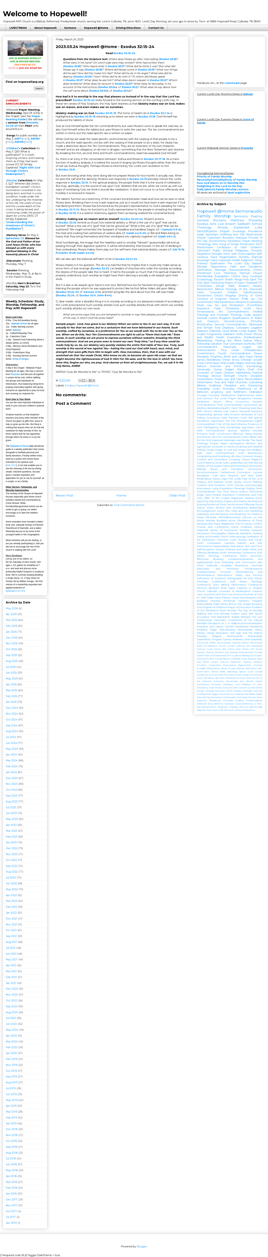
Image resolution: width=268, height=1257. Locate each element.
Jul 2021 (11, 947)
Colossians (242, 327)
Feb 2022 (11, 906)
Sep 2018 (11, 1146)
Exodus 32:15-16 (85, 116)
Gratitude (212, 565)
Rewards (244, 411)
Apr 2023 (11, 825)
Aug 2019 (12, 1082)
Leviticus (202, 257)
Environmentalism (252, 623)
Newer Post (64, 495)
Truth (241, 453)
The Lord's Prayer (225, 398)
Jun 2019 (11, 1094)
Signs (225, 478)
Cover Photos (215, 687)
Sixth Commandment (220, 453)
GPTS (228, 655)
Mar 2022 (11, 901)
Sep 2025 (11, 655)
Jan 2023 (11, 842)
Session (220, 549)
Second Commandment (231, 324)
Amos (235, 359)
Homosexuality (253, 485)
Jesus (259, 659)
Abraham (214, 588)
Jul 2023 (11, 807)
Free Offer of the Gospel (213, 498)
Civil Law (257, 617)
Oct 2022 (11, 860)
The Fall (230, 421)
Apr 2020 (11, 1035)
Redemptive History (208, 478)
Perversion (203, 533)
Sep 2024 (12, 725)
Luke (258, 227)
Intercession (204, 488)
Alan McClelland (228, 678)
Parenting (230, 273)
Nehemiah (236, 662)
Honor (258, 498)
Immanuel (229, 600)
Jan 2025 (11, 702)
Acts (213, 224)
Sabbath (257, 263)
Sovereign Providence (247, 231)
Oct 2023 (11, 789)
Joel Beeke (250, 694)
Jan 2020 (11, 1053)
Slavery (218, 411)
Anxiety (258, 456)
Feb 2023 (11, 836)
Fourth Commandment (234, 353)
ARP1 (17, 138)
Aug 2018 (12, 1152)
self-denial (209, 678)
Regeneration (228, 257)
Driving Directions (128, 27)
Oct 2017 (11, 1211)
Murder (246, 440)
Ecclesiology (204, 279)
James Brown (228, 604)
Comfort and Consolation (212, 459)
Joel (259, 347)
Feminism (222, 539)
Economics (242, 401)
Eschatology (254, 366)
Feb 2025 (11, 696)
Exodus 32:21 (74, 80)
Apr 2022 (11, 895)
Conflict (257, 523)
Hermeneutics (248, 597)
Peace (258, 353)
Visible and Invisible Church (213, 536)
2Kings (220, 286)
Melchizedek (245, 629)
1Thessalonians (253, 350)
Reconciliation (253, 379)
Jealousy (252, 659)
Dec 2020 (12, 988)
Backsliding (213, 408)
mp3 (25, 138)
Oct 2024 (11, 719)
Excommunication (207, 472)
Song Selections (215, 703)
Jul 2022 (11, 877)
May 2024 (12, 748)
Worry (234, 491)
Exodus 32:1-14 (160, 113)
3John (210, 507)
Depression (208, 539)
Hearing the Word (228, 340)
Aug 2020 (12, 1012)
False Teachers (230, 417)
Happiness (237, 498)
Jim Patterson (237, 694)
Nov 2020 (12, 994)
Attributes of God (251, 414)
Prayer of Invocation (239, 607)
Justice (234, 411)
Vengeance (244, 398)
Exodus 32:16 (72, 66)
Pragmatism (215, 665)
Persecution (247, 244)
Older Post (177, 495)
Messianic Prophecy (210, 356)
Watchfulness (255, 707)
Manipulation (230, 697)
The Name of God (232, 675)
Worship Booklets (216, 520)
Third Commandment (229, 405)
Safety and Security (248, 575)
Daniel (259, 649)
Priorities (258, 665)
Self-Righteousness (229, 517)
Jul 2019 (11, 1088)
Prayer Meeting (252, 241)
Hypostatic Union (252, 427)
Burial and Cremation (227, 469)
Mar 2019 (11, 1111)
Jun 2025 (11, 672)
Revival (216, 375)
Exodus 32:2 (129, 87)
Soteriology (232, 671)
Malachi (219, 697)
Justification (217, 263)
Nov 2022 (12, 854)
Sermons (70, 27)
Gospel (246, 347)
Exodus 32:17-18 (154, 159)
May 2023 (12, 819)
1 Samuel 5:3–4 (170, 229)
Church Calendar (207, 591)
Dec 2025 (12, 637)
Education (220, 691)
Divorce (237, 594)
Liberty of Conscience (224, 530)
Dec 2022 (12, 848)
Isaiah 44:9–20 (136, 233)
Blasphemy (227, 523)
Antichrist (250, 678)
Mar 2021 (11, 971)
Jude (226, 462)
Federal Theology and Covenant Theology (229, 313)
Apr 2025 (11, 684)
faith (259, 253)
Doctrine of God (252, 594)
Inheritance (241, 565)
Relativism (202, 703)
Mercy (258, 340)
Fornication (243, 472)
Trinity (258, 260)
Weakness (213, 552)
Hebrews (241, 237)
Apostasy (202, 523)
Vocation (235, 414)
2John (243, 556)
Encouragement (206, 511)
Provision (225, 572)
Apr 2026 (11, 614)
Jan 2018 (11, 1193)
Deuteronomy (218, 241)
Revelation (234, 241)
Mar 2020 (12, 1041)
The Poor (223, 491)
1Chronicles (255, 491)
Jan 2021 (11, 983)
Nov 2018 (12, 1135)
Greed (235, 597)
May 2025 (12, 678)
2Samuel (256, 257)
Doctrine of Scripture (212, 298)
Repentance (218, 266)
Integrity (257, 600)
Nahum (16, 330)
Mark (231, 286)
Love (217, 273)
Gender (229, 626)
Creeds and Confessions (213, 527)
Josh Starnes (208, 697)
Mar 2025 (11, 690)
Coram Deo (220, 649)
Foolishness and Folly (249, 494)
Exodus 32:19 (146, 69)
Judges (229, 369)
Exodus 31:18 (146, 116)
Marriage (220, 269)
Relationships (213, 668)
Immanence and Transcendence (213, 659)
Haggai (214, 694)
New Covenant (244, 456)
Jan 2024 (11, 772)
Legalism (256, 327)
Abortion (202, 588)
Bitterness (203, 559)
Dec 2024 (12, 707)
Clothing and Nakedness (249, 646)
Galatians (228, 334)
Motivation (222, 633)
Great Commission (208, 363)
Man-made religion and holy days (241, 363)
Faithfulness (243, 372)
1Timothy (256, 250)
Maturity (224, 662)
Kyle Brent (203, 662)
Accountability (224, 642)
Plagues (217, 636)
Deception (214, 623)
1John (200, 292)
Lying (215, 488)
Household (256, 626)
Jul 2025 (11, 667)
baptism (251, 253)
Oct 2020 (12, 1000)
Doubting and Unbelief (248, 446)
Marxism (252, 697)
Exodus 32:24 (106, 87)
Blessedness (204, 340)
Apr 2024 (11, 754)
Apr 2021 (11, 965)
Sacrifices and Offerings (241, 504)
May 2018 (12, 1170)
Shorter (12, 180)
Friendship (203, 388)
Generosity (203, 369)
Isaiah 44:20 (85, 253)
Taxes (220, 675)
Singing (250, 488)
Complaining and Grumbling (213, 456)
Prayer (225, 231)
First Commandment (229, 437)
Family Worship (214, 215)
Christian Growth (251, 359)
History (258, 527)
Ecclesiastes (254, 302)
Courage (202, 395)
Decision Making (205, 652)
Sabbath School (19, 323)
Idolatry (257, 286)
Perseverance (205, 311)
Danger (200, 691)
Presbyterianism (206, 572)
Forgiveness (214, 334)
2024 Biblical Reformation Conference (237, 584)
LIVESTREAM (18, 27)
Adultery (202, 408)
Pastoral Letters (207, 318)
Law (238, 440)
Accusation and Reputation (213, 617)
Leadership (235, 462)
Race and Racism (252, 466)
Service (208, 411)
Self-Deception (206, 549)
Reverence (212, 610)
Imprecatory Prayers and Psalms (228, 501)
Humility (244, 257)
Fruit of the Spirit (226, 424)
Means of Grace (235, 282)
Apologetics (237, 443)
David (234, 527)
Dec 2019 (12, 1059)
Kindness (202, 629)
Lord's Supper (247, 330)
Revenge (239, 488)
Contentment (205, 353)
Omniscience (204, 546)
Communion (255, 469)
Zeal (246, 639)
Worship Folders (230, 613)
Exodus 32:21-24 (126, 259)
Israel (253, 408)
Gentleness (241, 626)
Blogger (142, 1246)
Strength (229, 375)
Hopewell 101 (254, 282)
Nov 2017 (12, 1205)
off (243, 710)
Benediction (255, 453)
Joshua (247, 340)
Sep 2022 (11, 866)
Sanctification (207, 231)
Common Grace (205, 649)
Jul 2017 (11, 1217)
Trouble (245, 675)
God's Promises (223, 388)
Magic (213, 629)
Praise (200, 517)
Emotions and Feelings (226, 652)
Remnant (211, 517)
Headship (226, 565)
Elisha (229, 691)
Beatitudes (256, 507)
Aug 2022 (12, 871)
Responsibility (221, 546)
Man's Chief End (249, 369)
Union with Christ (234, 253)
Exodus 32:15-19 (105, 113)
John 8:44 (104, 295)
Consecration (205, 379)
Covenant (256, 276)
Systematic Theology (228, 707)
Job (239, 604)
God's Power (244, 334)
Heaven (234, 298)
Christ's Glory (239, 276)
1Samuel (244, 273)
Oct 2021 (11, 930)
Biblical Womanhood (251, 642)
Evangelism (222, 276)
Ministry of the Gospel (209, 466)
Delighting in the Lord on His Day (219, 186)
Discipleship (233, 427)
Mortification (205, 324)
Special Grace (246, 671)
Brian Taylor (228, 588)
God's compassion (209, 543)
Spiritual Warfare (239, 430)
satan (244, 613)
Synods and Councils (207, 675)
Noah (259, 697)
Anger (200, 494)
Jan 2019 (11, 1123)
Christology (204, 244)
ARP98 (19, 141)
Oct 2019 (11, 1070)
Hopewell (202, 530)
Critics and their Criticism (234, 687)
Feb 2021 (11, 977)
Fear (226, 411)
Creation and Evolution (211, 485)
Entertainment (246, 652)
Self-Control (251, 668)
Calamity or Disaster (249, 588)
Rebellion (245, 533)
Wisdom (243, 286)
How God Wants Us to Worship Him (220, 183)
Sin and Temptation (229, 305)
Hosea (218, 379)
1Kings (238, 279)
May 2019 (12, 1100)
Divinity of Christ (250, 295)
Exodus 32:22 (158, 80)
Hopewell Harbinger (223, 440)
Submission (217, 421)
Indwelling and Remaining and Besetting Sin (224, 514)
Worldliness (214, 359)
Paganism (202, 700)
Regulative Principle (209, 253)
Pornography (218, 533)
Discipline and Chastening (243, 385)
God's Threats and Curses (246, 539)
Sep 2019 (11, 1076)
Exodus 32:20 (82, 76)
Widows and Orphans (210, 482)
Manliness (242, 697)
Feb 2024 (12, 766)
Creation (229, 372)
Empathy (237, 691)
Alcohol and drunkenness (232, 507)
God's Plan (223, 511)
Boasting (218, 559)
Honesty (215, 600)
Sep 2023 (11, 795)
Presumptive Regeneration (237, 665)
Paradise (202, 636)
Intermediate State (208, 604)
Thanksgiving (210, 427)
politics (243, 491)
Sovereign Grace (207, 260)
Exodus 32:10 (79, 182)
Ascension (256, 556)
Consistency (202, 687)
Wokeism (237, 639)
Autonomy (219, 681)
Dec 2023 (12, 778)
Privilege (201, 668)
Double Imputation (223, 494)
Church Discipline (250, 375)
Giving (218, 369)
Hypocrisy (202, 501)
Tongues (217, 639)
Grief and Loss (240, 511)
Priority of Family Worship (214, 176)
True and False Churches (230, 382)
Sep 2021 (11, 936)
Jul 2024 (11, 737)
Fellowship (203, 343)
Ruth (199, 453)
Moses (211, 633)
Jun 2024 (11, 743)
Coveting (234, 459)
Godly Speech (253, 314)
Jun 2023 (11, 813)
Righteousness (245, 395)
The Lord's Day (238, 263)
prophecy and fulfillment (228, 392)
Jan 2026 (11, 631)
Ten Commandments (233, 311)
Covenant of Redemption (234, 591)
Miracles (242, 424)
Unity (222, 427)
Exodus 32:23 (123, 83)
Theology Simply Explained (223, 227)
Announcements (239, 269)
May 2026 (12, 608)
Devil (208, 494)
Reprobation (224, 575)
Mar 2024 (12, 760)
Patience (257, 514)
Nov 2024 (12, 713)
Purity (223, 504)
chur (252, 675)
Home (121, 495)
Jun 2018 (11, 1164)
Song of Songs (20, 359)
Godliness (246, 527)
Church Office (222, 401)
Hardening (256, 511)
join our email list (25, 67)
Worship (202, 266)
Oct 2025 (11, 649)
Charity (238, 482)
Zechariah (229, 710)
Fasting (201, 450)
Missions (241, 302)
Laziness (229, 543)
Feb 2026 (11, 626)
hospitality (256, 639)
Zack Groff (218, 710)
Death (220, 337)
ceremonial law (253, 405)
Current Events (255, 687)
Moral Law (204, 305)
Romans (219, 220)
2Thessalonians (245, 421)
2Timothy (256, 321)
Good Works (230, 330)
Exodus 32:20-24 (131, 219)
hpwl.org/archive (238, 192)
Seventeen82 (234, 636)
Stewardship (255, 636)
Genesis (203, 220)
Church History (243, 523)
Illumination (256, 655)
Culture (245, 459)
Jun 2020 (11, 1024)
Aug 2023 (12, 801)
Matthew (237, 220)
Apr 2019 (11, 1105)
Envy (217, 562)
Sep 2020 (12, 1006)
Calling (201, 417)
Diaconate (230, 347)
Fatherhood (228, 472)
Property (239, 700)
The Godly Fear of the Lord (245, 478)
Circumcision (224, 433)
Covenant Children (224, 292)
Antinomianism (206, 350)
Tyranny (227, 639)
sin (253, 710)
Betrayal (245, 617)
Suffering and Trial (232, 234)
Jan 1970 (11, 1223)
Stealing (257, 533)
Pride (245, 298)
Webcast (201, 710)
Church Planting (252, 482)
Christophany (210, 646)
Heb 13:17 (11, 465)
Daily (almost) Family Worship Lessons (223, 189)
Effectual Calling (242, 433)
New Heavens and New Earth (241, 475)
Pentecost (213, 504)
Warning (243, 707)
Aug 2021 (11, 942)
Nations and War (250, 543)
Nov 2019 (12, 1065)
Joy (253, 298)
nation (200, 678)
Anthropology (238, 536)
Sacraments (227, 302)
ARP (217, 678)
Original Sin (209, 607)
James (201, 359)
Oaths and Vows (232, 466)
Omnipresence (253, 568)
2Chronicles (202, 642)
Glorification (204, 269)
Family (258, 356)
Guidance (237, 655)
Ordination (255, 392)
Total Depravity (224, 327)
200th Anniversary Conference (238, 552)
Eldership (215, 330)
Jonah (218, 462)
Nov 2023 (12, 783)
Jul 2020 (11, 1018)
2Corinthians (254, 305)
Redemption (228, 395)
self (250, 710)
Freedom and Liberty (210, 626)
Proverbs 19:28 (66, 253)
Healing (249, 498)
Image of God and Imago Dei (233, 450)
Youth (212, 433)
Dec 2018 (12, 1129)
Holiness (202, 263)
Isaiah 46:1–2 (166, 236)
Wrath (229, 279)
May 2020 (12, 1029)
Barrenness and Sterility (239, 681)
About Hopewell (45, 27)
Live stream (227, 224)
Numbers (228, 237)
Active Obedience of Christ (245, 520)
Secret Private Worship (232, 668)
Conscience (213, 417)
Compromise (204, 620)
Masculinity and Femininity (218, 568)
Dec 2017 (12, 1199)
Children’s (13, 148)
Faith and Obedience (246, 266)
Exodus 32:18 (93, 69)
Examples (247, 691)
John (215, 244)
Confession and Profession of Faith (242, 684)
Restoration (237, 546)
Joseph (247, 604)
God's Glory (253, 308)
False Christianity (226, 308)
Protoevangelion (254, 700)
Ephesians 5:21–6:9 (15, 591)
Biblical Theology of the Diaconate (238, 289)
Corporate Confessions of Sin (233, 620)
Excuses (258, 652)
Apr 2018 (11, 1176)
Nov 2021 (11, 924)
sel (246, 710)
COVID (228, 482)
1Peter (226, 359)
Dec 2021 (11, 918)
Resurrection (205, 289)
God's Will (246, 417)
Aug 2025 (12, 661)
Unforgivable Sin (237, 578)
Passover (257, 530)
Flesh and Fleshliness (214, 655)
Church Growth (227, 646)
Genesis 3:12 (91, 292)
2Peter (212, 642)
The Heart (256, 440)
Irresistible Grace (239, 659)
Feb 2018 (11, 1187)
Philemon (221, 607)
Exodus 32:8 (67, 169)
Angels (235, 617)
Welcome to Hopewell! (45, 13)
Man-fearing (255, 462)
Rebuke (201, 469)
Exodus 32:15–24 (137, 46)
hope (249, 356)
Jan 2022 (11, 912)
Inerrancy (244, 600)
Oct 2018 (11, 1141)
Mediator (257, 450)
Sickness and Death (237, 549)
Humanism (224, 694)
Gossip (210, 450)
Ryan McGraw (228, 610)
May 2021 (12, 959)
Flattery (226, 597)
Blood (199, 646)
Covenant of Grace (209, 372)
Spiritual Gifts (221, 414)
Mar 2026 (11, 620)
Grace (213, 257)
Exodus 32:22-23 (68, 292)
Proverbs (15, 374)
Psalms (256, 216)
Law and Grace (234, 379)
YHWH (209, 710)
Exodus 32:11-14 (69, 209)
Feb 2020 (12, 1047)
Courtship (213, 395)
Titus (224, 350)
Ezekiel (200, 655)
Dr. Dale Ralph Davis (209, 597)
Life (233, 456)
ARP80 (35, 138)
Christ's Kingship (225, 295)
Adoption (202, 330)
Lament (214, 662)
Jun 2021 (11, 953)
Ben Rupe (214, 523)
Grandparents (204, 694)
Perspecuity (215, 700)
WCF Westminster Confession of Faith (229, 246)
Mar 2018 (11, 1182)
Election (219, 279)
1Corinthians (204, 286)
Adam (223, 443)
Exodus (69, 385)
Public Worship (223, 250)
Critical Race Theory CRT (241, 649)
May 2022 (12, 889)
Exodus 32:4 (120, 90)
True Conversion (233, 343)
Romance (256, 411)
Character (216, 684)
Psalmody (233, 533)
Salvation (216, 343)
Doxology (209, 691)
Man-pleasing (227, 629)
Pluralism (201, 665)
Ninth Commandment (211, 430)
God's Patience (206, 462)
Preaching (217, 282)
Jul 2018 (11, 1158)
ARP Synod (255, 613)
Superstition (204, 639)
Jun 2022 (11, 883)
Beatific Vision (229, 408)
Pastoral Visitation (252, 662)
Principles (228, 700)
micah (235, 350)
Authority (250, 343)
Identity (246, 655)
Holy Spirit (249, 279)
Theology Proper (207, 443)
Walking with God (208, 613)
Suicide (258, 671)
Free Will (257, 691)
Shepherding (204, 414)
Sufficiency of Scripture (211, 578)
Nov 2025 (12, 643)
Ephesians (212, 234)
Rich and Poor (253, 546)
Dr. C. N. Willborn (231, 623)
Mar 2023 (11, 830)
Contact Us (156, 27)
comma (238, 710)
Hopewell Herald (229, 260)
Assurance (203, 308)
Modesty (245, 530)
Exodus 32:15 (168, 59)
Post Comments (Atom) (129, 505)
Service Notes (218, 671)
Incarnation (234, 337)
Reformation (205, 382)
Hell (216, 302)
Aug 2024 (12, 731)
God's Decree (235, 485)
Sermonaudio (248, 211)
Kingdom (225, 318)
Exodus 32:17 (116, 66)
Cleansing (244, 408)
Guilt (214, 475)
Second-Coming (234, 321)
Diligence (256, 459)
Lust (245, 462)
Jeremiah (256, 565)
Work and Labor (234, 356)
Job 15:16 (178, 249)
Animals (241, 678)
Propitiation (226, 488)
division (258, 675)
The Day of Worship (250, 610)
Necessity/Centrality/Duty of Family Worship (227, 179)
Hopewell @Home (96, 27)
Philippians (242, 250)
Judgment (247, 260)
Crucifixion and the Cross (218, 594)
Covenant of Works (223, 446)
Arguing (236, 642)
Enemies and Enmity (226, 366)
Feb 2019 (11, 1117)
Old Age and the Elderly (246, 633)
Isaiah (200, 234)
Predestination (253, 337)
